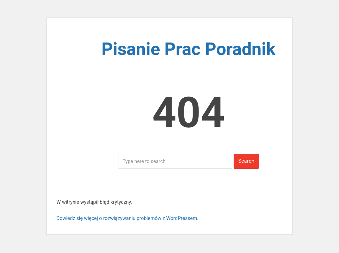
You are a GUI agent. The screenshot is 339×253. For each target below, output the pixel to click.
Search (246, 161)
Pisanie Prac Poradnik (188, 49)
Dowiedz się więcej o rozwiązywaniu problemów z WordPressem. (127, 218)
